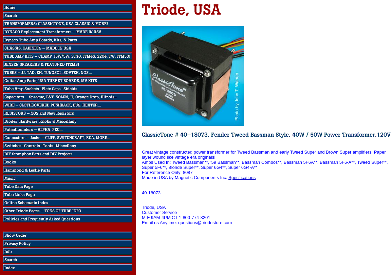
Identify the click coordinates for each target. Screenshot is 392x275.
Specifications (242, 177)
